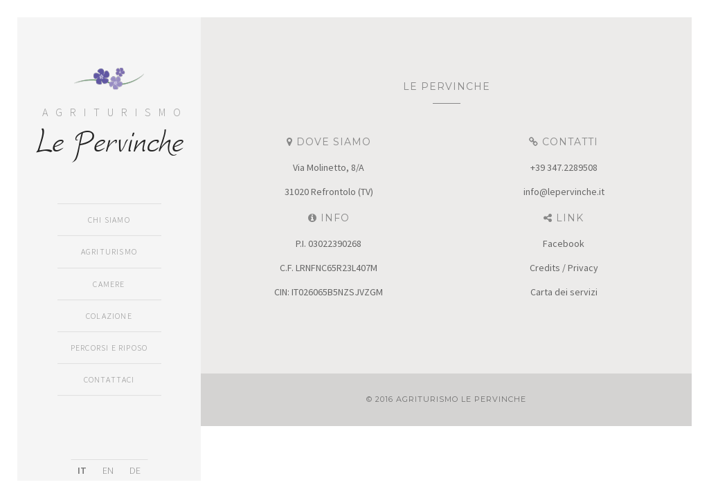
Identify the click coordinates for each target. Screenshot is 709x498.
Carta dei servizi (564, 292)
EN (108, 470)
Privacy (583, 267)
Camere (109, 284)
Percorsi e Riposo (109, 347)
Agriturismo (109, 252)
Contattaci (109, 379)
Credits (545, 267)
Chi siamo (109, 220)
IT (82, 470)
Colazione (109, 316)
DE (135, 470)
